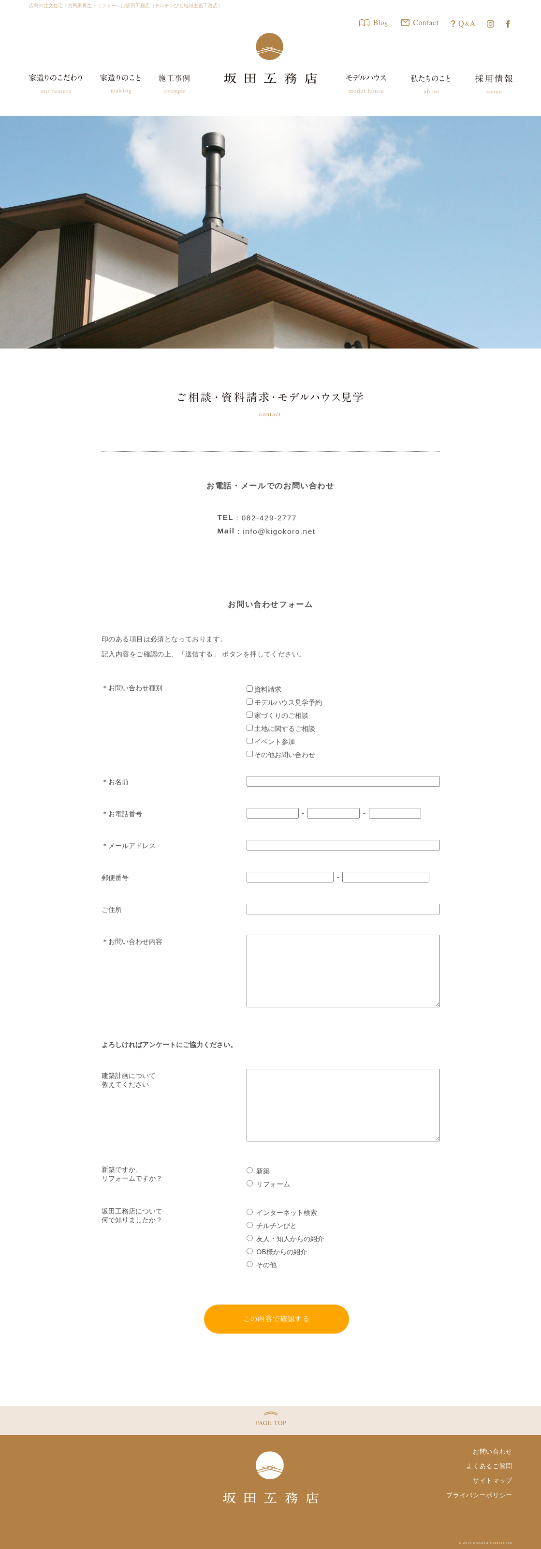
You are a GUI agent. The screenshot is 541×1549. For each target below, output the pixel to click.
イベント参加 (271, 741)
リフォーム (269, 1184)
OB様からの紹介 (277, 1252)
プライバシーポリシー (479, 1495)
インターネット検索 (282, 1212)
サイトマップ (492, 1480)
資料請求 (264, 689)
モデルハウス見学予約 (284, 702)
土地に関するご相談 (281, 728)
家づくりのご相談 (278, 715)
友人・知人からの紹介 (285, 1239)
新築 (258, 1171)
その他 (262, 1265)
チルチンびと (272, 1226)
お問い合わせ (492, 1451)
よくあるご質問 (489, 1466)
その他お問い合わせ (281, 755)
